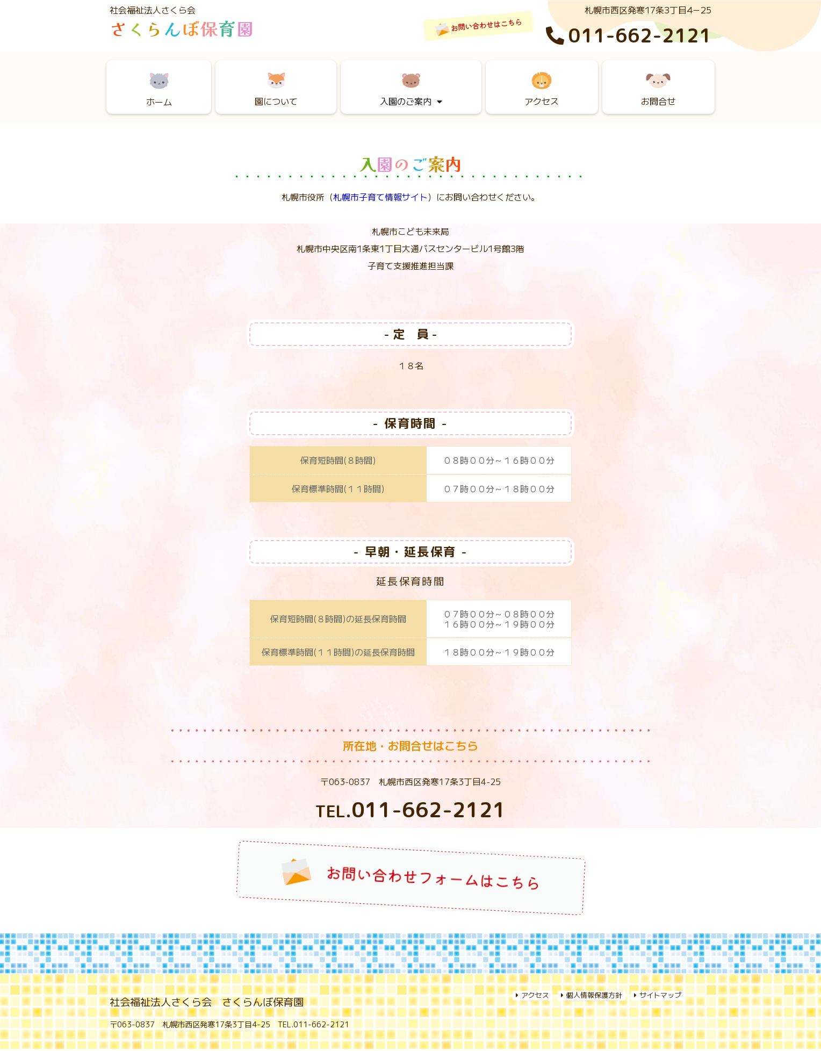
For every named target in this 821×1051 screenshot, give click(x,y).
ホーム (159, 87)
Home (145, 967)
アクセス (541, 87)
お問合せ (658, 87)
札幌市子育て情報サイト (380, 196)
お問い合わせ (660, 967)
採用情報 (556, 967)
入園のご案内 (411, 90)
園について (276, 87)
